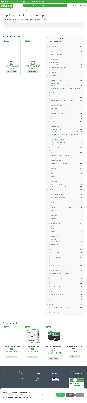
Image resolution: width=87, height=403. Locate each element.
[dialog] (43, 395)
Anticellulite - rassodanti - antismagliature (63, 100)
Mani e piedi (54, 121)
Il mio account (22, 371)
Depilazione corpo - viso (58, 160)
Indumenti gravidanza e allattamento (61, 234)
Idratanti (54, 110)
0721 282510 (73, 371)
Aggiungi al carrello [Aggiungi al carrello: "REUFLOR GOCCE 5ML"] (33, 356)
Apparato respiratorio (56, 257)
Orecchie (54, 181)
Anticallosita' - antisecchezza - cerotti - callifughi (66, 131)
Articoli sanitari (37, 5)
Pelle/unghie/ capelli (56, 286)
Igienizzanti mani (56, 124)
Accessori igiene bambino (58, 194)
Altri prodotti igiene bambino (59, 197)
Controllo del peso (55, 270)
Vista (52, 299)
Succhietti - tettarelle (57, 241)
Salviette (54, 215)
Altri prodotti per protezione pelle (60, 200)
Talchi (53, 116)
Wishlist (21, 376)
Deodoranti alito (56, 83)
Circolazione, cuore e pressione (58, 265)
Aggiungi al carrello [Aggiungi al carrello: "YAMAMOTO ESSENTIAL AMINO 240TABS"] (33, 71)
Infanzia (45, 5)
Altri (52, 249)
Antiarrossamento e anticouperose (61, 155)
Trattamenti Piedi (56, 129)
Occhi (53, 179)
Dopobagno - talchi (57, 213)
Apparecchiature (55, 49)
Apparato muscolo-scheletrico (58, 255)
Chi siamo (5, 371)
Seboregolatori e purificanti (59, 186)
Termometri (55, 59)
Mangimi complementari (57, 310)
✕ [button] (83, 390)
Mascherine (53, 72)
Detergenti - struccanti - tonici (60, 163)
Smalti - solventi (56, 126)
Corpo (52, 95)
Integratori (59, 5)
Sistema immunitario (56, 289)
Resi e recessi (55, 375)
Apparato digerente (55, 252)
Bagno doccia (55, 103)
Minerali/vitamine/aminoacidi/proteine (61, 283)
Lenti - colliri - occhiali (56, 70)
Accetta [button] (60, 395)
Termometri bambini (56, 244)
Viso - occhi (53, 150)
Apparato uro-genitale (56, 260)
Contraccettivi (54, 64)
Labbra (54, 168)
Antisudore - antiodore (59, 137)
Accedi (75, 5)
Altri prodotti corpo (57, 97)
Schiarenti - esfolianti (57, 184)
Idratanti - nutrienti (57, 165)
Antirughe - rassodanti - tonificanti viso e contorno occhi (66, 158)
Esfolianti (54, 108)
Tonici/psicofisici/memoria (57, 294)
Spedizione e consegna (57, 376)
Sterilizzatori (55, 239)
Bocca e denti (54, 78)
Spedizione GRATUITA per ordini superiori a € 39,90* (33, 1)
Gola (52, 275)
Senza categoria (53, 302)
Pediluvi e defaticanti (59, 142)
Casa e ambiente (55, 62)
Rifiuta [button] (70, 395)
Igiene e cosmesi (27, 5)
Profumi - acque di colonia (59, 113)
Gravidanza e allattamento (57, 278)
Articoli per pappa (56, 228)
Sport (52, 291)
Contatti (4, 373)
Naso (53, 176)
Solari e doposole (55, 147)
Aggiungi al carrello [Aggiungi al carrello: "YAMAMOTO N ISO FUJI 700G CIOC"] (12, 71)
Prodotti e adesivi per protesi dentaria (61, 85)
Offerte (64, 5)
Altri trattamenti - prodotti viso (60, 152)
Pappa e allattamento (56, 223)
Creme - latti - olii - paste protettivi (61, 205)
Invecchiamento (55, 281)
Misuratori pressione (57, 54)
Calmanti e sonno (55, 262)
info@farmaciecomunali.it (78, 373)
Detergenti (55, 210)
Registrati (21, 378)
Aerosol (54, 51)
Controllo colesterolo (56, 268)
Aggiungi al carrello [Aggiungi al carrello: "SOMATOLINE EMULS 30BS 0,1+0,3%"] (54, 358)
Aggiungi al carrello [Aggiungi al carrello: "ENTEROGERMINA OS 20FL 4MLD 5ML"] (75, 356)
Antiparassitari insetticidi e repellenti (60, 307)
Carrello (20, 373)
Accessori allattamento (58, 226)
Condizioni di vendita (7, 375)
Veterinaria (52, 5)
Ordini (20, 375)
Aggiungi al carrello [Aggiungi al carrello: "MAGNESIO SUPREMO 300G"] (12, 356)
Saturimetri (55, 57)
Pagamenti (54, 373)
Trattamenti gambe (57, 118)
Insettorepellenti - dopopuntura (58, 67)
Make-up (54, 171)
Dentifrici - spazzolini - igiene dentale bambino (64, 207)
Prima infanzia (56, 236)
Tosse (52, 296)
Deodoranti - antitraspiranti (59, 105)
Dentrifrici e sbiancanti (58, 80)
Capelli (52, 92)
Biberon (54, 231)
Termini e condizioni (56, 371)
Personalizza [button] (80, 395)
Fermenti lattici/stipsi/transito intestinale (61, 273)
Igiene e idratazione (55, 192)
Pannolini (53, 220)
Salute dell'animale (55, 312)
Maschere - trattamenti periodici (60, 173)
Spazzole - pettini (56, 218)
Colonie (54, 202)
